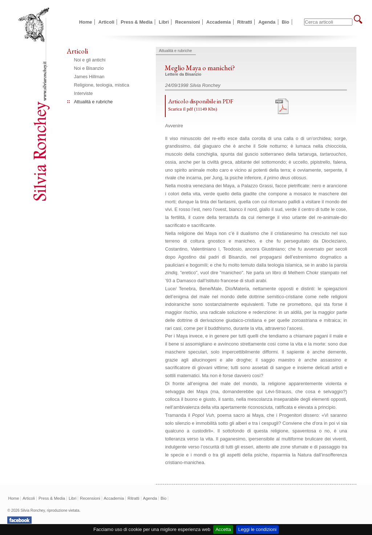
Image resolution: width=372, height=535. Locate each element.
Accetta (223, 529)
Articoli (106, 22)
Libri (164, 22)
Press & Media (137, 22)
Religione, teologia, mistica (101, 85)
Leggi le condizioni (257, 529)
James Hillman (89, 76)
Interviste (83, 93)
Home (85, 22)
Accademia (218, 22)
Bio (286, 22)
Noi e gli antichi (90, 60)
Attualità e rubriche (93, 101)
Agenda (266, 22)
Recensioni (187, 22)
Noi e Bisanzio (89, 68)
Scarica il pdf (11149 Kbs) (192, 109)
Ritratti (244, 22)
